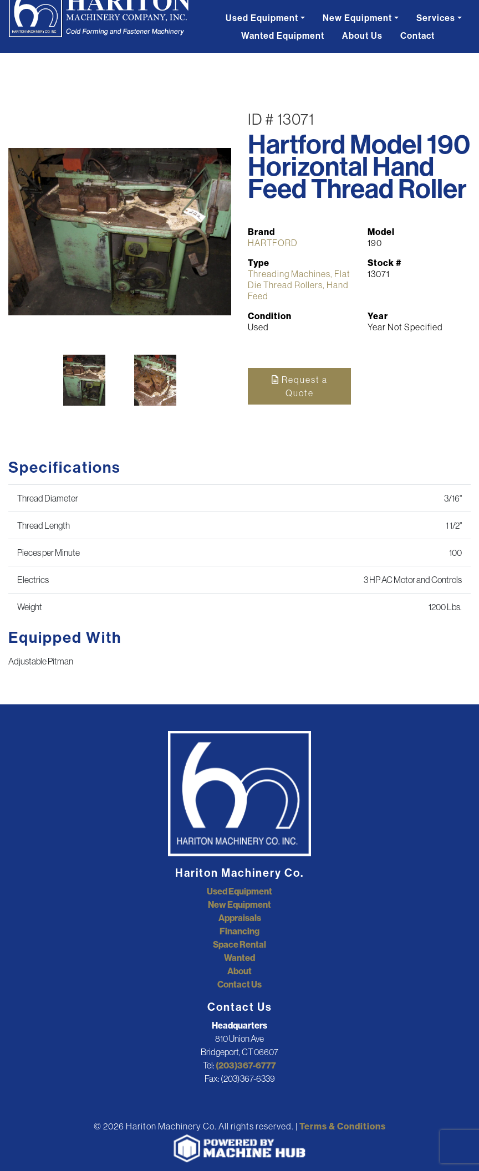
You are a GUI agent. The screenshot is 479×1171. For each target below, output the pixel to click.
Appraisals (239, 917)
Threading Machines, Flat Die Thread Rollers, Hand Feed (299, 284)
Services (435, 17)
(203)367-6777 (246, 1065)
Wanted (239, 957)
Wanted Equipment (282, 35)
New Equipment (357, 17)
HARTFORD (273, 242)
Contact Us (239, 984)
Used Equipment (262, 17)
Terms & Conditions (342, 1126)
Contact (417, 35)
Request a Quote (300, 386)
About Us (362, 35)
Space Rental (239, 944)
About (239, 970)
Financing (239, 931)
